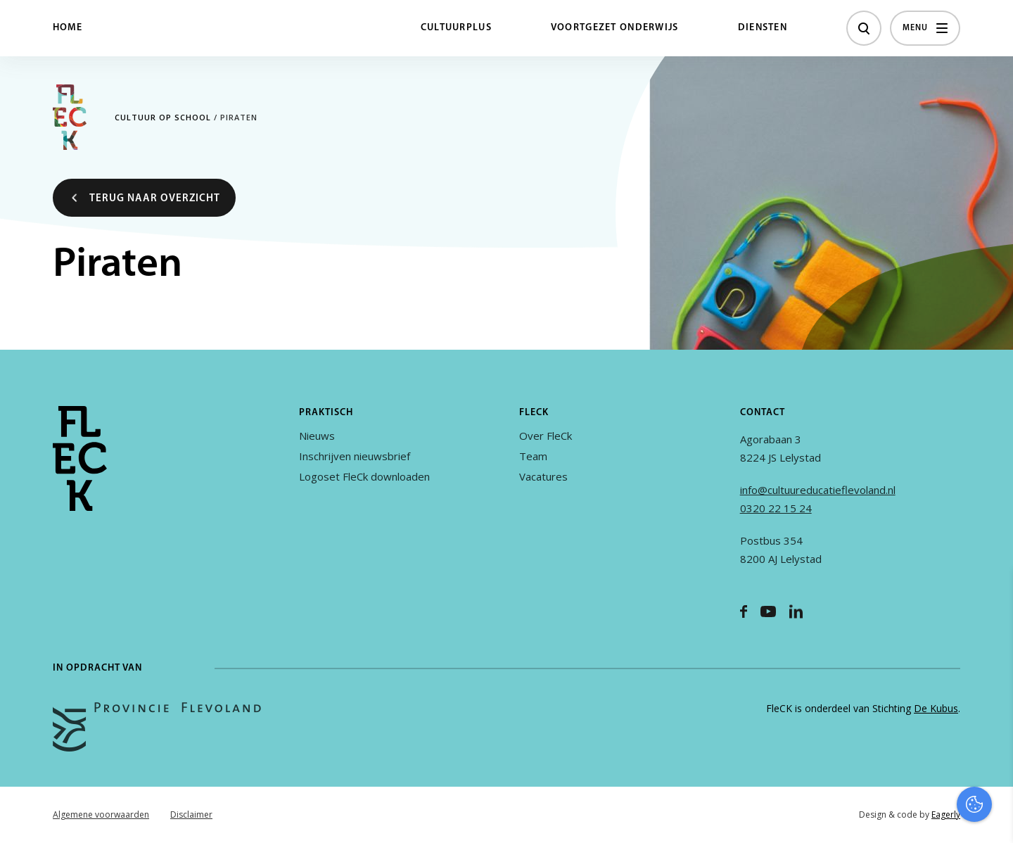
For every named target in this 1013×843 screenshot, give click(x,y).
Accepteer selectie (893, 816)
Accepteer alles (893, 775)
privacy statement (943, 635)
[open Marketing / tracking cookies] (990, 724)
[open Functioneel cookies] (990, 682)
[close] (991, 594)
